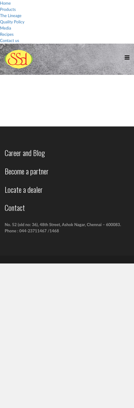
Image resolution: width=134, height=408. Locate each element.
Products (8, 9)
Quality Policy (12, 21)
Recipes (7, 34)
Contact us (9, 40)
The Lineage (11, 15)
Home (5, 3)
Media (5, 28)
